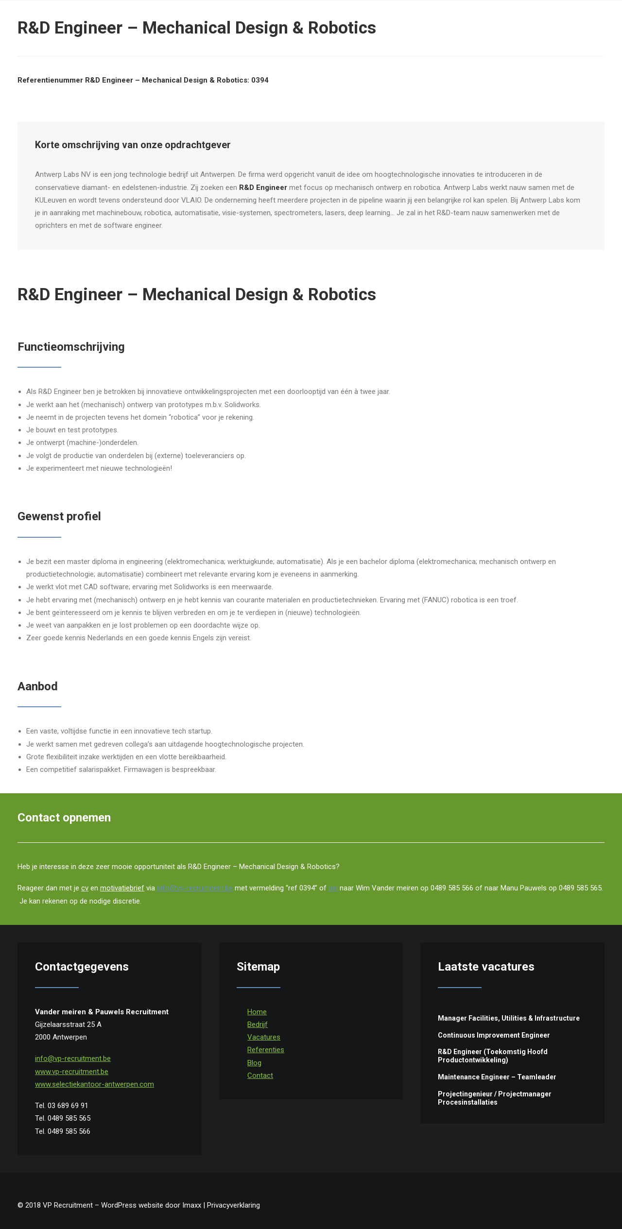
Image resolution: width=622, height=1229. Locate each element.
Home (257, 1011)
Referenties (265, 1049)
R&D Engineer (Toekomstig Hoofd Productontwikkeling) (493, 1056)
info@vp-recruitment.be (195, 888)
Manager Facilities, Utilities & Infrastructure (509, 1018)
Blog (254, 1062)
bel (333, 888)
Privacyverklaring (233, 1205)
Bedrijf (257, 1024)
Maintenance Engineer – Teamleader (497, 1077)
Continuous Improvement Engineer (494, 1035)
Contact (260, 1075)
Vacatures (263, 1037)
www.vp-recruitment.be (71, 1071)
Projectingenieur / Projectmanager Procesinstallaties (495, 1098)
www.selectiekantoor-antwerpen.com (94, 1084)
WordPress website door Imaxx (151, 1205)
